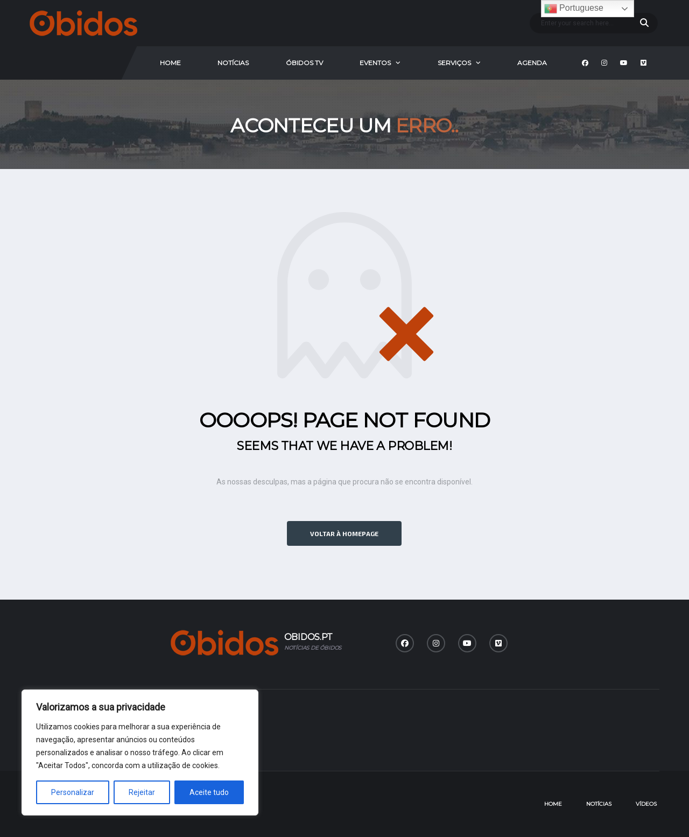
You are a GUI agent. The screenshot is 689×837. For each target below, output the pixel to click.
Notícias (233, 63)
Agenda (532, 63)
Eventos (375, 63)
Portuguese (573, 8)
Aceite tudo (209, 792)
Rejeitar (142, 792)
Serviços (454, 63)
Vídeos (646, 803)
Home (170, 63)
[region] (140, 752)
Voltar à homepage (344, 533)
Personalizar (72, 792)
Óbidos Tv (304, 63)
